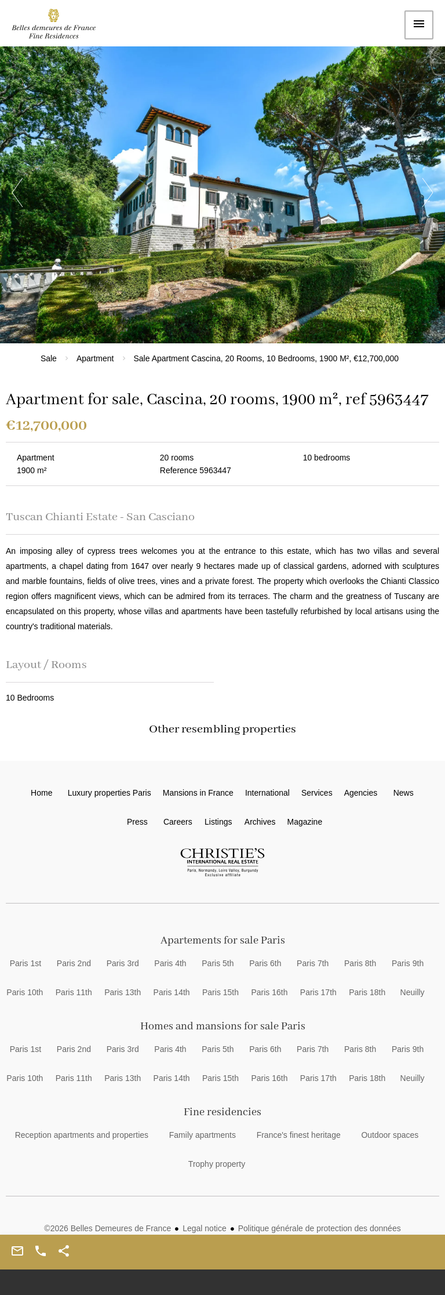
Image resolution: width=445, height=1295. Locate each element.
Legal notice (205, 1228)
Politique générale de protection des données (319, 1228)
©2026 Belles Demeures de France (107, 1228)
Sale (49, 358)
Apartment (95, 358)
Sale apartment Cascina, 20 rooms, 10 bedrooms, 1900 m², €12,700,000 (266, 358)
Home (61, 26)
